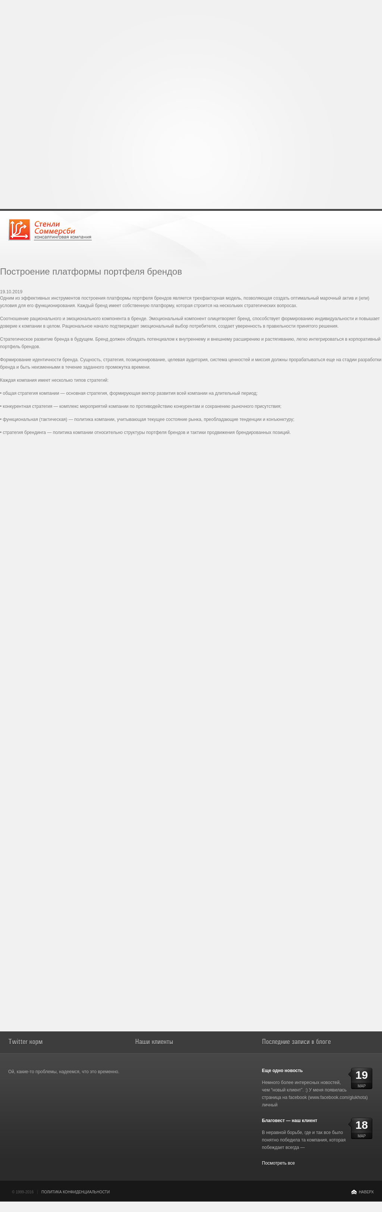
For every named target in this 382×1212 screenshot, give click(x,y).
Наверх (366, 1192)
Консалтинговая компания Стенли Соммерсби (50, 229)
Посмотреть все (278, 1163)
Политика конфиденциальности (75, 1192)
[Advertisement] (191, 52)
